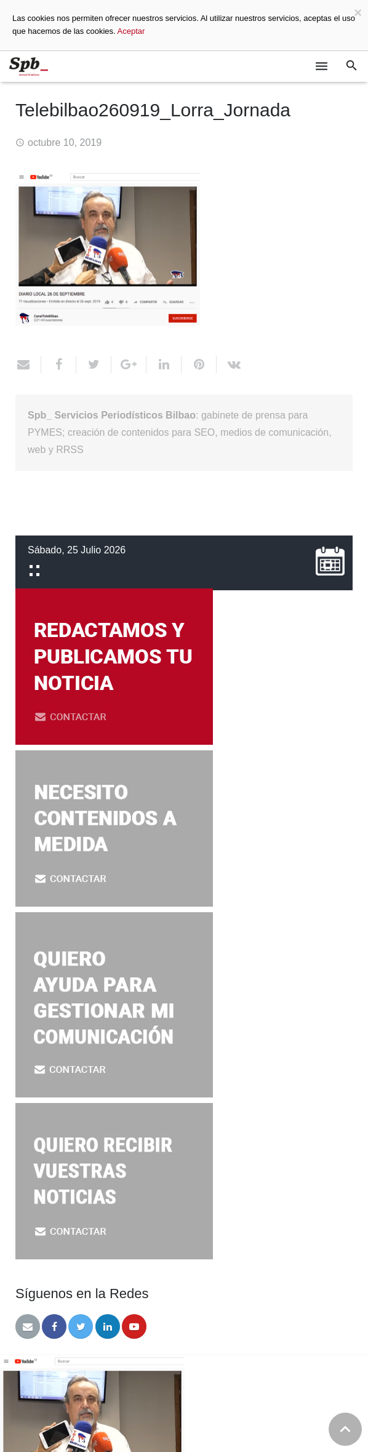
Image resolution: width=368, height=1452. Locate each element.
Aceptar (131, 31)
